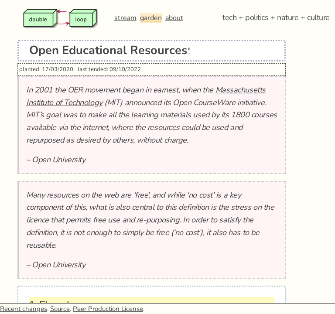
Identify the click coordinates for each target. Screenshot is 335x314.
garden (151, 18)
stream (125, 18)
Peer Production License (108, 308)
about (174, 18)
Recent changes (23, 308)
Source (60, 308)
